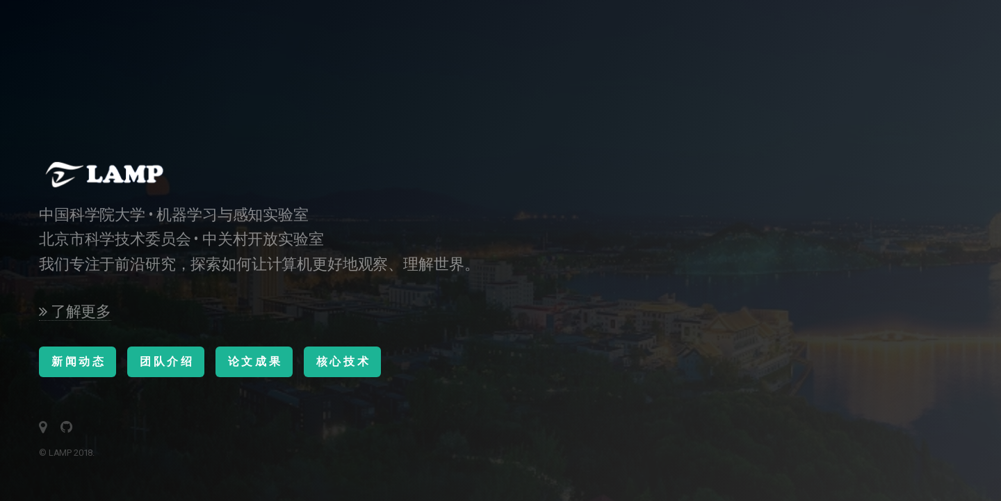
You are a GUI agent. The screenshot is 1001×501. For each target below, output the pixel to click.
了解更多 (75, 311)
